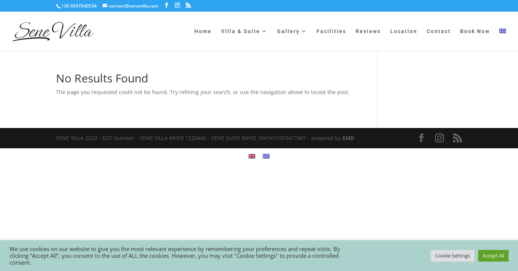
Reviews (368, 31)
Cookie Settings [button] (452, 255)
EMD (348, 138)
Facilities (331, 31)
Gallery (288, 31)
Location (403, 31)
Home (203, 31)
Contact (439, 31)
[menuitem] (502, 40)
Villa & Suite (240, 31)
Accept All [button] (493, 255)
